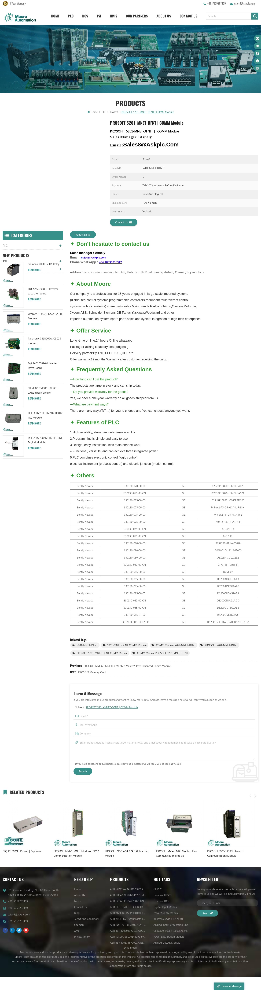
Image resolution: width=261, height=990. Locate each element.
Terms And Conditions (86, 919)
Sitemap (79, 925)
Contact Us (188, 15)
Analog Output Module (166, 943)
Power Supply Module (166, 913)
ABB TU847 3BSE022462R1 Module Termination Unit (128, 895)
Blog (77, 913)
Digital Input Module (165, 907)
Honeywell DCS (162, 895)
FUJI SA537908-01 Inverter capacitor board (43, 319)
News (77, 901)
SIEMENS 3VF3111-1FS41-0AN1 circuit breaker (43, 418)
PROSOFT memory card (92, 672)
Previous (250, 792)
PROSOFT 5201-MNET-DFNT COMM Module (102, 653)
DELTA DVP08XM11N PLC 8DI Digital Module (45, 468)
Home (55, 15)
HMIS (113, 15)
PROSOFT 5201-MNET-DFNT (221, 645)
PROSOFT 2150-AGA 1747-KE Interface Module (127, 854)
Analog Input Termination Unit (170, 925)
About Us (163, 15)
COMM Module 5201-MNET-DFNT (176, 645)
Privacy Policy (82, 937)
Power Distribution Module (168, 937)
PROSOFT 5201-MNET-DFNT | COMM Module (112, 708)
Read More (34, 298)
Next (256, 792)
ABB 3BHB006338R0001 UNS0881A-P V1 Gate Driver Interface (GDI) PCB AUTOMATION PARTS (128, 943)
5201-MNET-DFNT (87, 645)
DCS (85, 15)
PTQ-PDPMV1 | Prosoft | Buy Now (22, 851)
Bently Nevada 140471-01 (168, 919)
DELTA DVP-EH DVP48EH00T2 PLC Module (45, 443)
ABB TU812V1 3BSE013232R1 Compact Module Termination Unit (128, 925)
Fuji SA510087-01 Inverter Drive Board (42, 393)
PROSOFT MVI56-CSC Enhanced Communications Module (225, 854)
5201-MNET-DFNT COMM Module (127, 645)
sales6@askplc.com (244, 3)
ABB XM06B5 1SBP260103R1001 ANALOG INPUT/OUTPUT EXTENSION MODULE (128, 913)
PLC (70, 15)
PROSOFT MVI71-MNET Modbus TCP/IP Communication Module (76, 854)
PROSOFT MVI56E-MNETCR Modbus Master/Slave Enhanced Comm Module (127, 666)
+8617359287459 (216, 3)
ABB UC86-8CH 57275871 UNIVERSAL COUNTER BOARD (128, 901)
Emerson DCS (161, 901)
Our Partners (137, 15)
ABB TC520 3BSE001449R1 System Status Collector (128, 937)
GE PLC (157, 889)
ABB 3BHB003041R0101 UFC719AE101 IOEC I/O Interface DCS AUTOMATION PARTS (128, 931)
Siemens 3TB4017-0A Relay (43, 292)
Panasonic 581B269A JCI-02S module (44, 369)
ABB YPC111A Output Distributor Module (128, 919)
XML (76, 931)
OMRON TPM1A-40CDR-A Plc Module (45, 344)
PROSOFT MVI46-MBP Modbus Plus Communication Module (176, 854)
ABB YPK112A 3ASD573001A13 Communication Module (128, 889)
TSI (99, 15)
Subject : (106, 708)
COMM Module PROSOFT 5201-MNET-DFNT (162, 653)
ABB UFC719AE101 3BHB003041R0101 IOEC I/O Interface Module (128, 907)
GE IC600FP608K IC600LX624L (170, 931)
